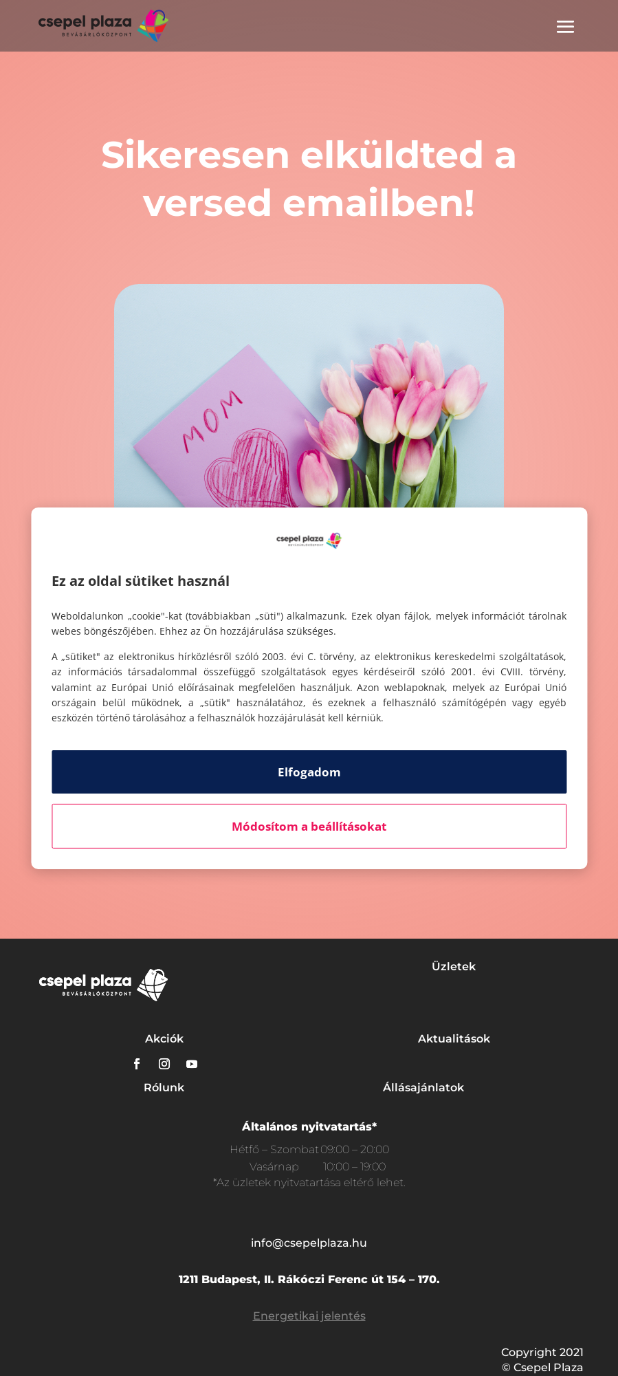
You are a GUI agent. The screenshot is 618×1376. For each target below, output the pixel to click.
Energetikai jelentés (309, 1315)
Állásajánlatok (423, 1087)
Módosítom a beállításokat (309, 826)
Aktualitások (454, 1038)
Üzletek (454, 966)
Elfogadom (309, 772)
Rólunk (164, 1087)
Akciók (164, 1038)
